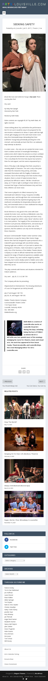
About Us (7, 649)
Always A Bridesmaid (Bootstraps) (17, 486)
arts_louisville (17, 28)
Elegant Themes (19, 673)
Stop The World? (10, 422)
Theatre (35, 28)
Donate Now (8, 659)
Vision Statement (10, 664)
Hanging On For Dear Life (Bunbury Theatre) (21, 454)
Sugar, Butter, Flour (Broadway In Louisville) (21, 520)
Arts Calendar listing (11, 654)
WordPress (38, 673)
